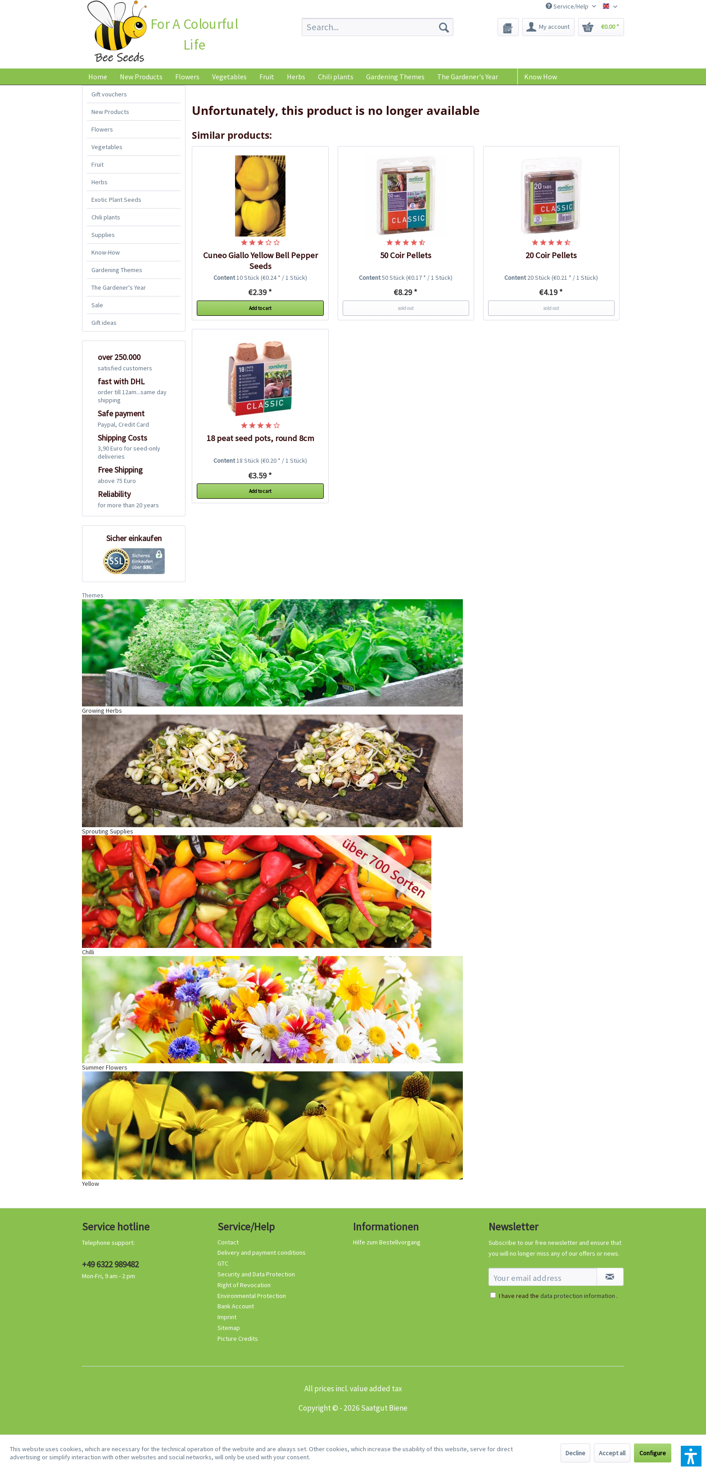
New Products (110, 112)
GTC (222, 1263)
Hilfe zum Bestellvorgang (387, 1242)
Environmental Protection (251, 1296)
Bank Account (235, 1306)
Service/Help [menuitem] (568, 6)
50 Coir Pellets (405, 255)
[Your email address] (543, 1277)
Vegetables (106, 147)
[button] (691, 1456)
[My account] (548, 27)
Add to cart (260, 308)
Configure (652, 1453)
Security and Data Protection (256, 1274)
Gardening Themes (116, 270)
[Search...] (377, 27)
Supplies (103, 235)
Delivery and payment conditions (261, 1252)
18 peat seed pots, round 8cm (260, 438)
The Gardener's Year (118, 287)
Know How (540, 76)
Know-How (105, 252)
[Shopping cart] (601, 27)
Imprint (226, 1317)
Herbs (99, 182)
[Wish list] (508, 27)
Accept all (612, 1453)
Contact (228, 1242)
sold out (406, 308)
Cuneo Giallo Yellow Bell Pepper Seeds (260, 260)
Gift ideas (104, 323)
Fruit (97, 164)
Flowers (102, 129)
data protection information (577, 1296)
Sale (97, 305)
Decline (575, 1453)
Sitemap (228, 1328)
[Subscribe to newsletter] (610, 1277)
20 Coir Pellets (551, 255)
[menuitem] (377, 27)
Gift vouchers (109, 94)
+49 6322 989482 (110, 1264)
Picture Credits (237, 1338)
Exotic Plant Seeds (116, 200)
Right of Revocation (244, 1285)
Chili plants (105, 217)
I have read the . (558, 1296)
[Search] (443, 27)
